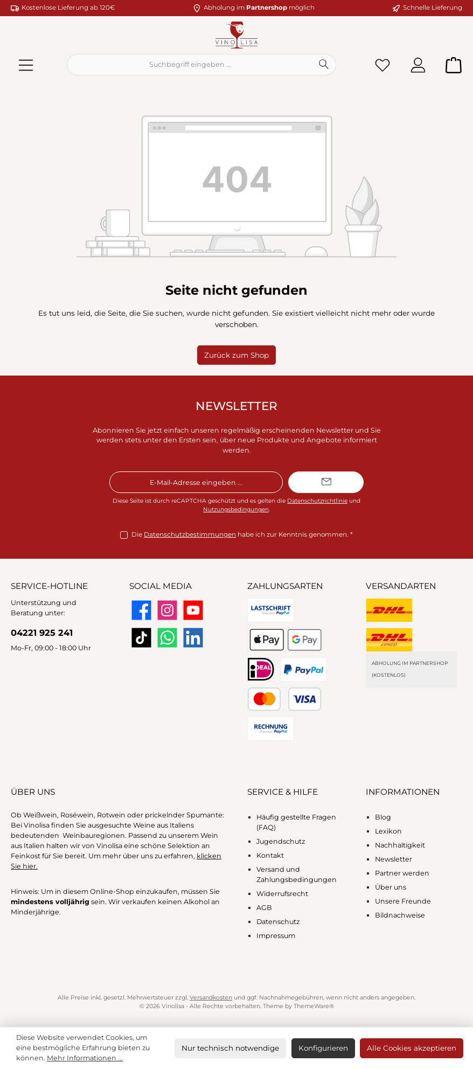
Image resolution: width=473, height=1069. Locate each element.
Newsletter (393, 859)
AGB (264, 908)
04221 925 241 (42, 632)
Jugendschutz (280, 841)
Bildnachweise (400, 915)
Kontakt (270, 855)
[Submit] (326, 482)
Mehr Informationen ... (85, 1058)
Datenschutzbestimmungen (190, 534)
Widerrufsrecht (282, 894)
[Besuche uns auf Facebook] (141, 610)
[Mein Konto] (418, 65)
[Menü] (26, 65)
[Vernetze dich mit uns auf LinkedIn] (193, 638)
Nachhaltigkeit (400, 845)
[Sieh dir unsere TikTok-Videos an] (141, 638)
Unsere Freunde (403, 901)
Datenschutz (278, 922)
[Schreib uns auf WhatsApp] (167, 638)
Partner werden (402, 873)
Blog (383, 817)
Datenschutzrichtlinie (317, 500)
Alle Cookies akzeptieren (411, 1048)
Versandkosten (211, 997)
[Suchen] (324, 64)
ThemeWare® (314, 1006)
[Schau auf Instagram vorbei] (167, 610)
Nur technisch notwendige (230, 1048)
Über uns (390, 887)
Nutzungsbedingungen (236, 509)
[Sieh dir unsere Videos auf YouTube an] (193, 610)
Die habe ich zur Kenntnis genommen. (242, 535)
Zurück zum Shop (236, 355)
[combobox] (189, 64)
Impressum (275, 936)
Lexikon (388, 831)
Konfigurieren (323, 1048)
